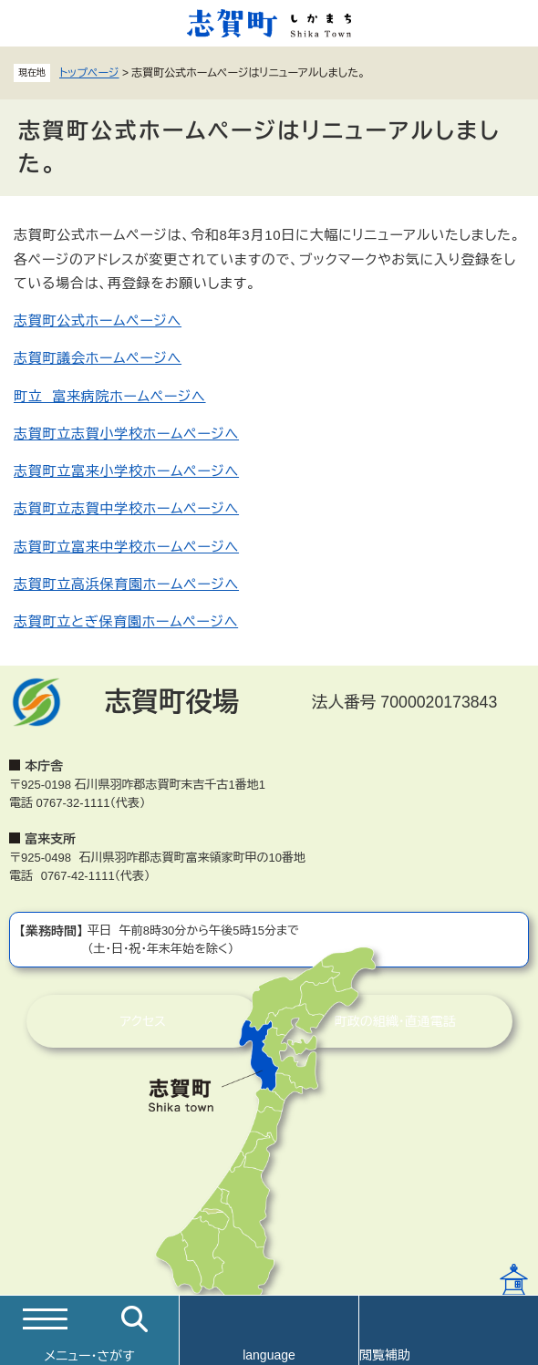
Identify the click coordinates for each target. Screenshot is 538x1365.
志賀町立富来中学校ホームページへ (126, 546)
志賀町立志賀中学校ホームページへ (126, 508)
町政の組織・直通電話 (395, 1021)
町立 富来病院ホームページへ (110, 396)
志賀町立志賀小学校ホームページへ (126, 433)
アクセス (142, 1021)
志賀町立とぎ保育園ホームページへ (126, 621)
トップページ (89, 73)
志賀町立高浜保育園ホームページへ (126, 584)
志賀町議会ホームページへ (97, 358)
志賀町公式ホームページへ (97, 320)
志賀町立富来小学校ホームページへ (126, 471)
